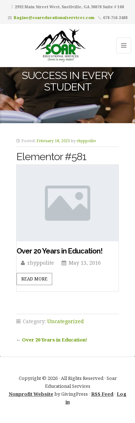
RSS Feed (102, 394)
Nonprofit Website (31, 394)
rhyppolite (86, 140)
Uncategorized (65, 321)
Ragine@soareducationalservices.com (54, 17)
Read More (34, 279)
